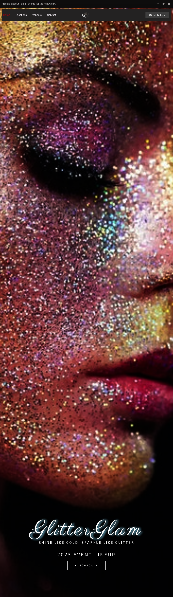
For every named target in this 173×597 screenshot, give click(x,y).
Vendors (37, 15)
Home (6, 15)
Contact (51, 15)
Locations (21, 15)
